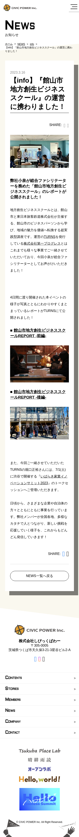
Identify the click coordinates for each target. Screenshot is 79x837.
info (32, 44)
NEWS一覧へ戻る (39, 576)
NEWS (21, 44)
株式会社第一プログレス (42, 243)
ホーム (9, 43)
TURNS (49, 237)
